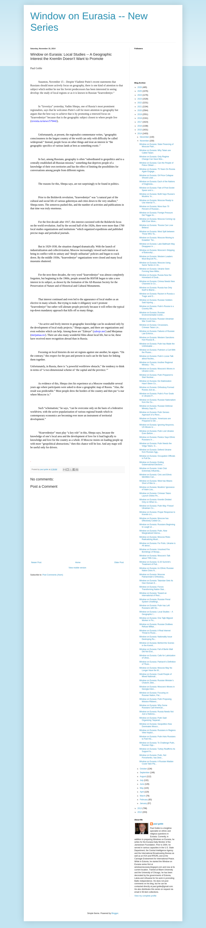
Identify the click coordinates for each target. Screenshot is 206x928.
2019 (139, 114)
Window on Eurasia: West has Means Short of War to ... (155, 482)
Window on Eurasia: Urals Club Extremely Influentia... (153, 469)
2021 (139, 106)
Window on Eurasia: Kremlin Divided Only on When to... (155, 500)
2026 (139, 87)
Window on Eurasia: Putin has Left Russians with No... (154, 606)
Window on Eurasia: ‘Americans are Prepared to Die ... (155, 419)
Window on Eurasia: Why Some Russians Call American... (153, 706)
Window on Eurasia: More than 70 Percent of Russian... (154, 207)
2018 (139, 118)
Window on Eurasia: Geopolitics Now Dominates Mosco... (155, 725)
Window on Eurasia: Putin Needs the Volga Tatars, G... (155, 444)
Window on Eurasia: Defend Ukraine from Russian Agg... (155, 451)
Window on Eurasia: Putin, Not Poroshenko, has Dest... (152, 756)
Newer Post (36, 562)
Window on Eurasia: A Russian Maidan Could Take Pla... (156, 762)
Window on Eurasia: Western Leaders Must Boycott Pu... (155, 257)
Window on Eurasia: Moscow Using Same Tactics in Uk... (154, 264)
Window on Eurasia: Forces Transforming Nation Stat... (152, 588)
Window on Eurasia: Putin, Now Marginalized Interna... (153, 532)
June (142, 784)
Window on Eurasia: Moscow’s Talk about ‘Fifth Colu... (154, 557)
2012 (139, 812)
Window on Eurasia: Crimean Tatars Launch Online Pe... (155, 494)
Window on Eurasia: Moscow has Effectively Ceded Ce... (154, 519)
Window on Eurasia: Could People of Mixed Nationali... (155, 675)
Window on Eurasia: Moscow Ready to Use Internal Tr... (156, 201)
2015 (139, 130)
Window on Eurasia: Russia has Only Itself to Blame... (155, 289)
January (143, 803)
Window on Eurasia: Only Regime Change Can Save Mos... (154, 157)
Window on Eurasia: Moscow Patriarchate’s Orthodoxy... (152, 575)
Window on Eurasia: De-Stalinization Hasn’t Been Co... (155, 382)
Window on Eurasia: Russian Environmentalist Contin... (152, 313)
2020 (139, 110)
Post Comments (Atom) (52, 575)
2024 (139, 95)
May (142, 788)
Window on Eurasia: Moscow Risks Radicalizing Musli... (154, 538)
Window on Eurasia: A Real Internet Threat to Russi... (154, 631)
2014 (139, 133)
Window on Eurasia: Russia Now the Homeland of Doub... (155, 276)
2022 (139, 102)
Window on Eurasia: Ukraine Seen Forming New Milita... (154, 270)
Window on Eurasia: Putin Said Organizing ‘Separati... (153, 719)
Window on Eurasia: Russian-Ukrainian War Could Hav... (156, 320)
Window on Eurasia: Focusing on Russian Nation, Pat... (153, 694)
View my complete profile (145, 896)
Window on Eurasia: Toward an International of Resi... (153, 594)
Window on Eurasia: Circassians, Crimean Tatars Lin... (153, 326)
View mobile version (77, 568)
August (143, 776)
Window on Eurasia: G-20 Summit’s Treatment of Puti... (154, 563)
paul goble (158, 824)
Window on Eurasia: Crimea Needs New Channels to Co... (157, 282)
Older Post (119, 562)
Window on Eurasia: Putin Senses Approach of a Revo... (154, 413)
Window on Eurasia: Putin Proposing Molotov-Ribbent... (155, 700)
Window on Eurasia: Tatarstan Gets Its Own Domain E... (156, 581)
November (145, 141)
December (145, 137)
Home (77, 562)
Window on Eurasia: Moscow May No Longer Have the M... (155, 669)
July (142, 780)
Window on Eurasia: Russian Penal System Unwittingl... (154, 600)
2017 (139, 122)
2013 (139, 808)
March (143, 796)
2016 (139, 126)
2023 (139, 99)
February (144, 799)
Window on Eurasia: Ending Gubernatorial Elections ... (152, 463)
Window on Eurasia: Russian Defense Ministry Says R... (155, 407)
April (142, 792)
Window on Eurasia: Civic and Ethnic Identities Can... (155, 475)
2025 (139, 91)
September (145, 772)
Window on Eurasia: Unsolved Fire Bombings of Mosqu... (154, 550)
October (143, 769)
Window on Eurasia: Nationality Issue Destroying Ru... (155, 638)
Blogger (115, 913)
